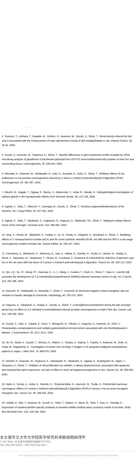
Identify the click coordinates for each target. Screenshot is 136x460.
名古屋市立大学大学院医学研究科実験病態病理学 (43, 437)
